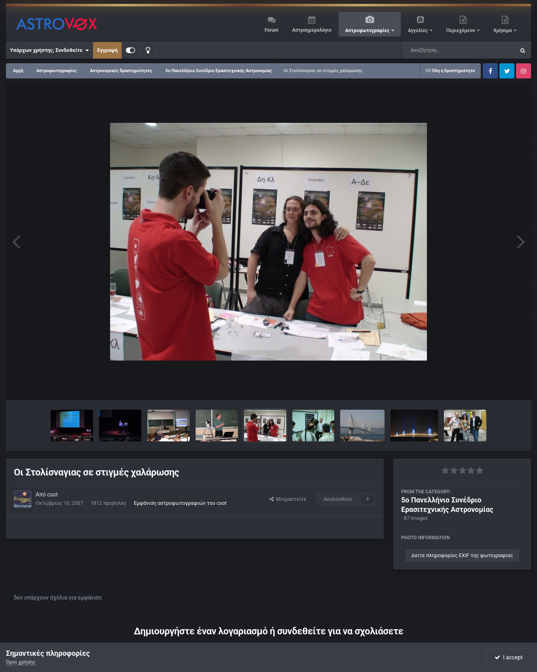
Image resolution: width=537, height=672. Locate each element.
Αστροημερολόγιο (311, 30)
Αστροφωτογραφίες (368, 30)
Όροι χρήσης (21, 662)
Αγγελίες (418, 30)
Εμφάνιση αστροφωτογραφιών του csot (180, 503)
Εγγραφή (107, 50)
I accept (508, 657)
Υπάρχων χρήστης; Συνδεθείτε (49, 50)
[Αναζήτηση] (443, 50)
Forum (271, 30)
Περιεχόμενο (461, 30)
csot (52, 494)
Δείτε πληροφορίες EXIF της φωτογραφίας (462, 555)
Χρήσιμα (503, 30)
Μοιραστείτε (288, 499)
